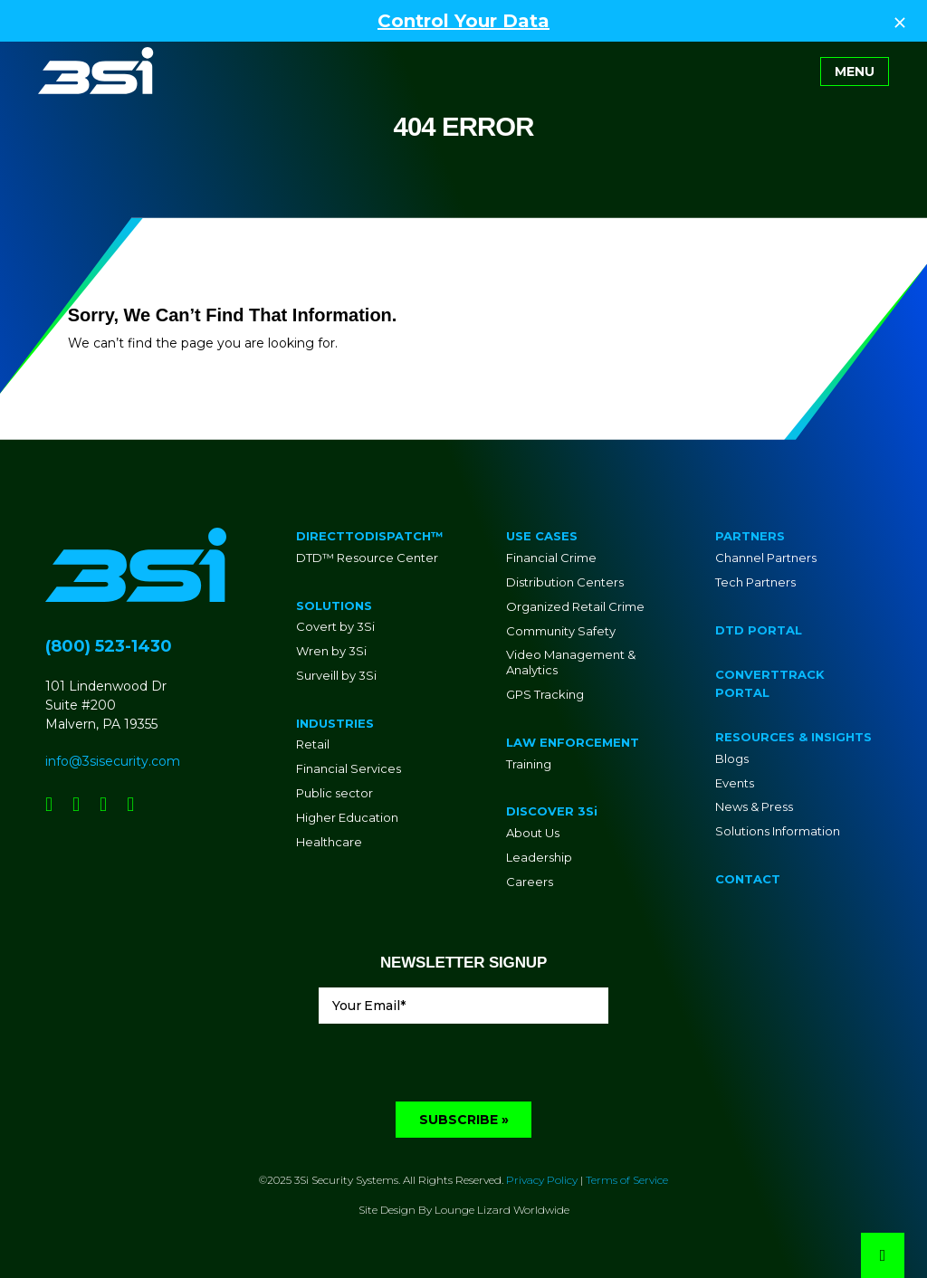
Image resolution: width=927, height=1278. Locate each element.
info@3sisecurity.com (112, 761)
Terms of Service (627, 1180)
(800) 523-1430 (108, 646)
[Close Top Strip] (900, 21)
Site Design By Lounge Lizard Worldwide (463, 1209)
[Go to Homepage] (96, 70)
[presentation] (456, 1066)
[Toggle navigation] (854, 71)
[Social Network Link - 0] (49, 804)
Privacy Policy (542, 1180)
